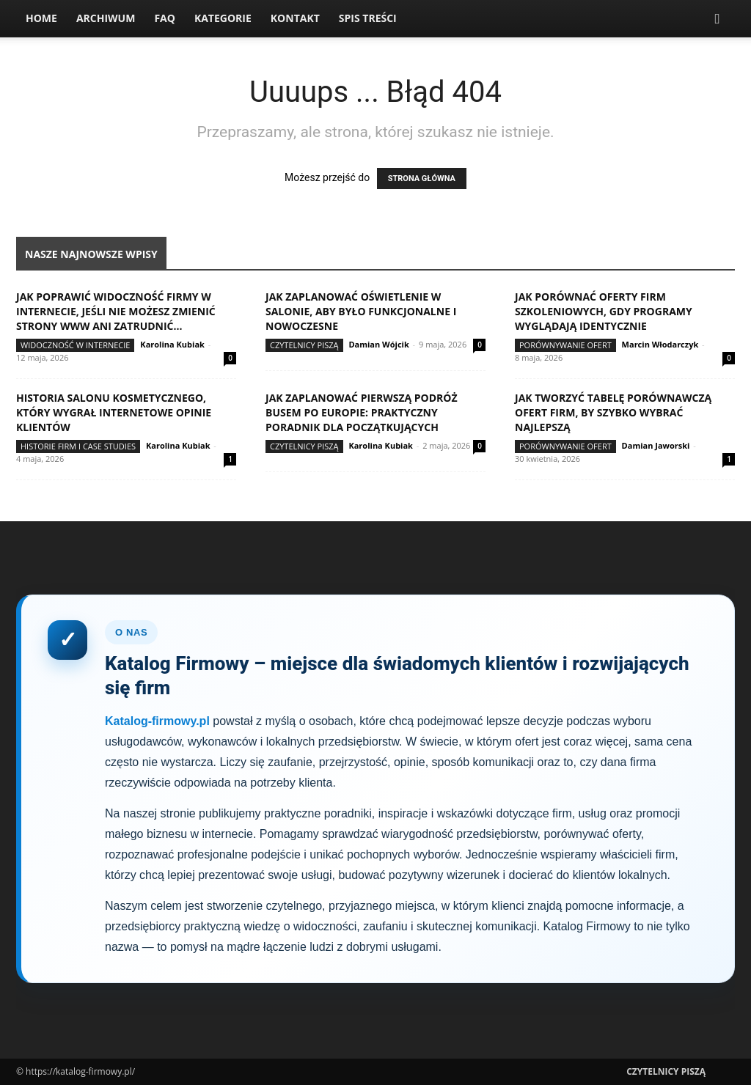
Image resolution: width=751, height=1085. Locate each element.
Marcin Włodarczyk (660, 344)
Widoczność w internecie (75, 344)
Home (41, 18)
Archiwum (106, 18)
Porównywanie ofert (565, 344)
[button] (717, 19)
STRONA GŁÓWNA (421, 178)
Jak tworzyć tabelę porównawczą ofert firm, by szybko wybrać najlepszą (613, 412)
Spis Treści (368, 18)
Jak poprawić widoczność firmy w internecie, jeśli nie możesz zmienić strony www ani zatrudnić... (116, 311)
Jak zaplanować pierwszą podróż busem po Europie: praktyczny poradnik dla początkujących (361, 412)
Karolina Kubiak (172, 344)
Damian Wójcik (378, 344)
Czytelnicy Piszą (304, 344)
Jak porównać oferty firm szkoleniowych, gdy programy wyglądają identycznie (603, 311)
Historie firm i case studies (78, 446)
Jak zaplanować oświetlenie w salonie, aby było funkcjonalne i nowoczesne (360, 311)
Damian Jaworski (656, 445)
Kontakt (295, 18)
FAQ (164, 18)
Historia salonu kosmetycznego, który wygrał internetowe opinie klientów (113, 412)
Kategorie (223, 18)
